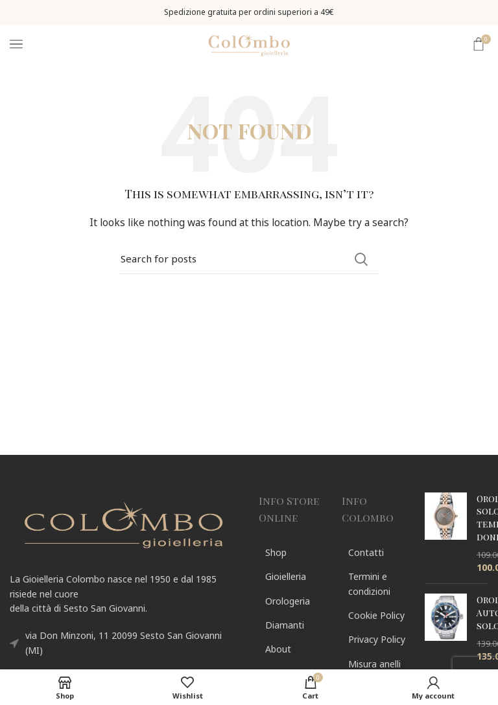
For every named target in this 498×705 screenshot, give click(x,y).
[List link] (290, 553)
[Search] (249, 259)
